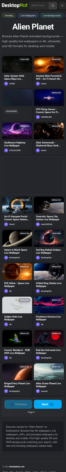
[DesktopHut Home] (15, 5)
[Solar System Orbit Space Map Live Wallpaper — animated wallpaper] (17, 71)
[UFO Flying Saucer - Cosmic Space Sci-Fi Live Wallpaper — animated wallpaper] (49, 105)
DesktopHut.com (16, 466)
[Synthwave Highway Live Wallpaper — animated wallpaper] (17, 138)
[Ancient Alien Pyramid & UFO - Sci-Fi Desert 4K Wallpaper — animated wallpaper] (49, 71)
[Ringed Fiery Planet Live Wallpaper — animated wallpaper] (17, 379)
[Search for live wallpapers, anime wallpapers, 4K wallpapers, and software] (39, 5)
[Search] (53, 5)
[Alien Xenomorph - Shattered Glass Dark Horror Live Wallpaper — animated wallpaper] (49, 138)
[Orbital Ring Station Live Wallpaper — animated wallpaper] (49, 279)
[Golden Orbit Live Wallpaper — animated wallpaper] (17, 312)
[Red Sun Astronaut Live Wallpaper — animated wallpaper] (49, 345)
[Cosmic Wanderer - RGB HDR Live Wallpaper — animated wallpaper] (17, 345)
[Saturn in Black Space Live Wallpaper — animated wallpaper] (17, 245)
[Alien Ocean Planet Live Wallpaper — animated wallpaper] (49, 379)
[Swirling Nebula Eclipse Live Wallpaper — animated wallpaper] (49, 245)
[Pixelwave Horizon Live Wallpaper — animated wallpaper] (49, 312)
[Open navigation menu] (62, 5)
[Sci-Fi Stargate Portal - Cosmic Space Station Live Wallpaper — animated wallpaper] (17, 212)
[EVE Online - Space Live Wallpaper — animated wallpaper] (17, 279)
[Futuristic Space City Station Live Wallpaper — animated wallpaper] (49, 212)
